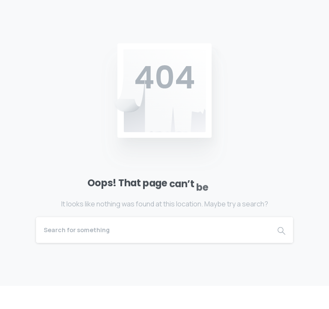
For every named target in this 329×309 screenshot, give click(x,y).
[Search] (153, 230)
